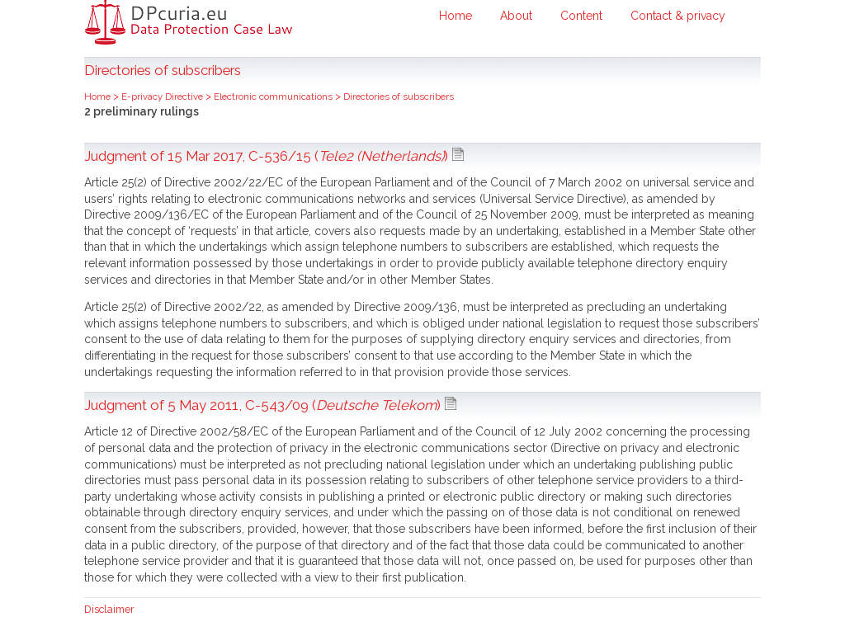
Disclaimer (109, 609)
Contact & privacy (677, 15)
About (516, 15)
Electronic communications (274, 96)
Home (455, 15)
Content (581, 15)
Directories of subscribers (398, 96)
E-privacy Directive (163, 96)
